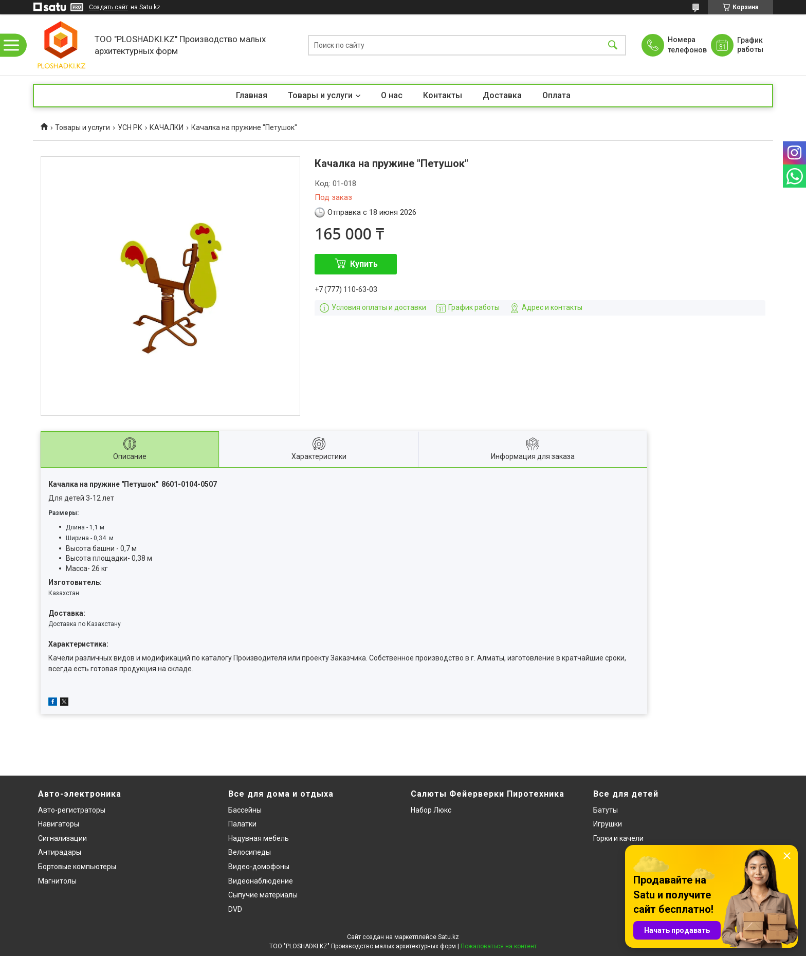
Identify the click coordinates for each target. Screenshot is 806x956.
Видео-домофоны (258, 866)
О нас (391, 95)
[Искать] (612, 44)
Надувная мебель (258, 838)
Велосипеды (249, 852)
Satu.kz (448, 937)
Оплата (556, 95)
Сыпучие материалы (263, 895)
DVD (235, 909)
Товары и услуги (320, 95)
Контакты (442, 95)
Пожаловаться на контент (499, 946)
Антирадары (59, 852)
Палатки (242, 824)
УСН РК (130, 127)
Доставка (502, 95)
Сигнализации (62, 838)
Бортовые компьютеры (77, 866)
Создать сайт (108, 7)
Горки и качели (618, 838)
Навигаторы (58, 824)
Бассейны (245, 810)
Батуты (605, 810)
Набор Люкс (431, 810)
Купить (364, 264)
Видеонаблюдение (260, 881)
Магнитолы (57, 881)
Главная (251, 95)
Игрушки (607, 824)
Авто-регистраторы (71, 810)
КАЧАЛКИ (167, 127)
